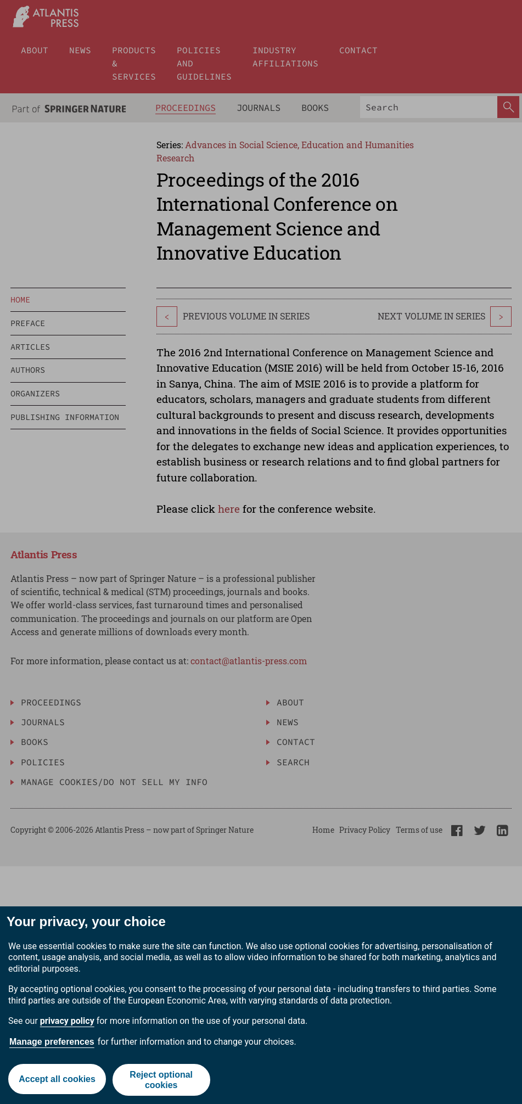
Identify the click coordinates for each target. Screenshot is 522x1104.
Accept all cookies (56, 1079)
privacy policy (67, 1021)
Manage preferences (51, 1041)
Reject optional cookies (161, 1080)
